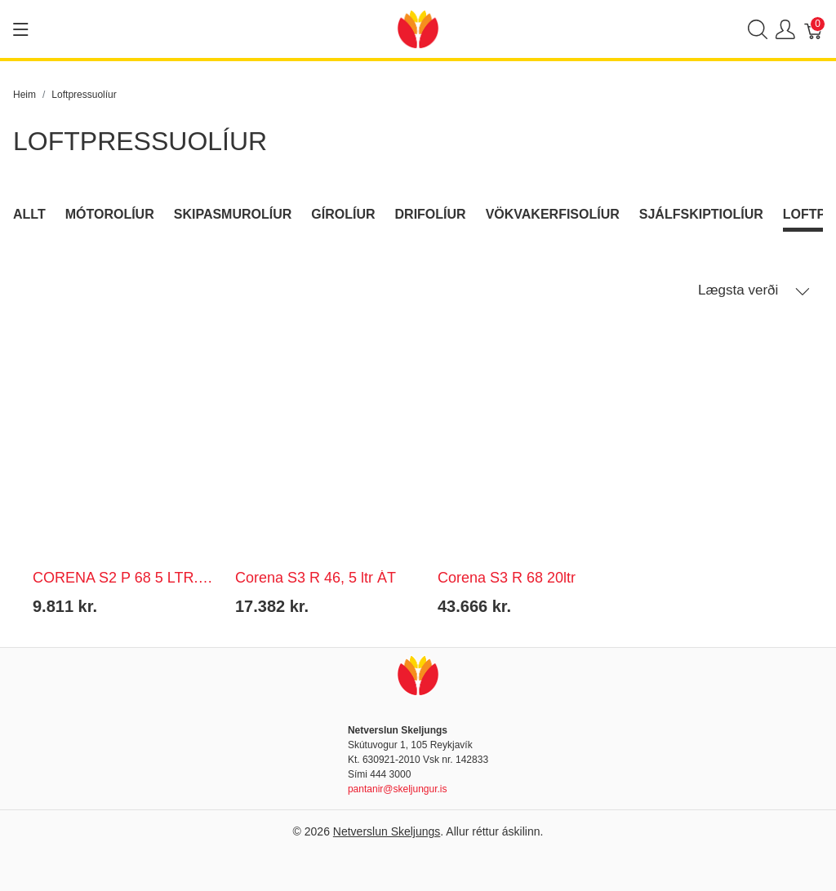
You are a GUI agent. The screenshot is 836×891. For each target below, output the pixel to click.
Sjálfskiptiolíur (701, 214)
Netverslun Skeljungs (387, 831)
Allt (29, 214)
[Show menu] (21, 29)
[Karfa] (814, 29)
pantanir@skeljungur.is (397, 789)
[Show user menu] (785, 29)
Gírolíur (343, 214)
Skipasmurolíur (233, 214)
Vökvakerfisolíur (553, 214)
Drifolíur (430, 214)
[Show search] (757, 29)
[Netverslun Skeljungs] (418, 28)
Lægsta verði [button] (754, 290)
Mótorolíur (109, 214)
